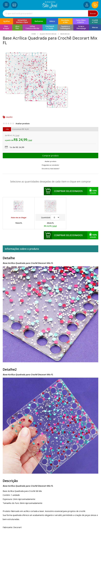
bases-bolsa (65, 34)
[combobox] (50, 13)
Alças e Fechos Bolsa (48, 34)
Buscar (93, 13)
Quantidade (50, 217)
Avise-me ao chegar (18, 217)
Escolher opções (50, 155)
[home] (49, 7)
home (33, 34)
